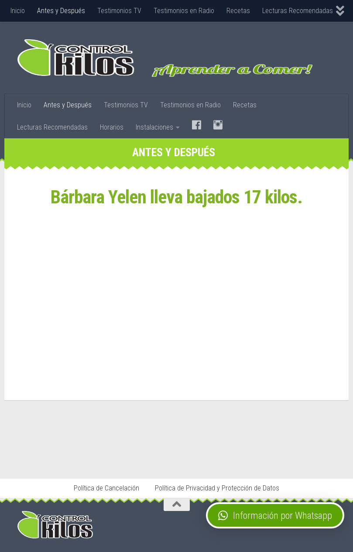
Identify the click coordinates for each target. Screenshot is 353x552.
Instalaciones (154, 127)
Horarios (111, 127)
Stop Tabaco (99, 453)
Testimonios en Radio (184, 11)
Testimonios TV (119, 11)
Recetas (238, 11)
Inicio (17, 11)
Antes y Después (61, 11)
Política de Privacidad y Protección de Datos (217, 488)
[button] (275, 515)
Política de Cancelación (106, 488)
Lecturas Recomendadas (297, 11)
